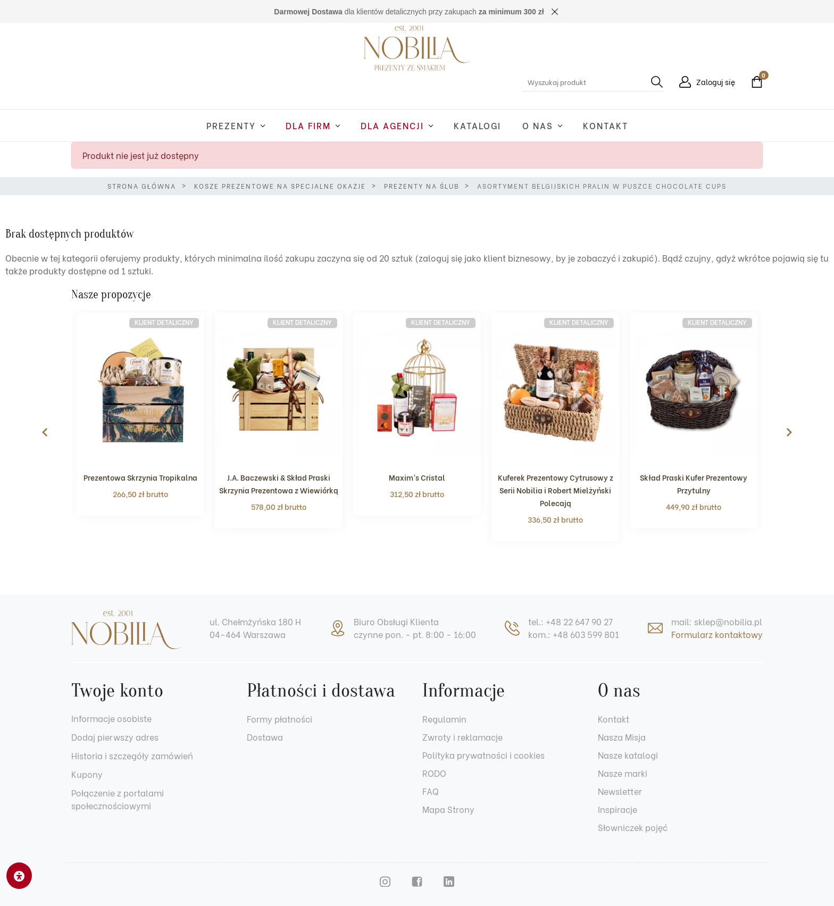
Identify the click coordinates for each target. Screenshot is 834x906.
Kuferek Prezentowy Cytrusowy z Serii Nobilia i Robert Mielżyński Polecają (555, 490)
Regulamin (444, 718)
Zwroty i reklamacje (462, 737)
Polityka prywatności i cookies (483, 755)
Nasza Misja (622, 737)
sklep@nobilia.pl (728, 621)
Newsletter (620, 791)
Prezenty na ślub (421, 185)
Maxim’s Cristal (417, 477)
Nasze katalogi (628, 755)
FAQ (430, 791)
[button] (754, 82)
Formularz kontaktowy (717, 634)
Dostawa (265, 737)
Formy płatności (279, 718)
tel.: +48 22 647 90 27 (570, 621)
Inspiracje (617, 809)
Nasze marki (622, 773)
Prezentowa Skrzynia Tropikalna (140, 477)
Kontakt (613, 718)
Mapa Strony (448, 809)
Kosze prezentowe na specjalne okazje (280, 185)
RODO (434, 773)
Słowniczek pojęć (633, 827)
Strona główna (141, 185)
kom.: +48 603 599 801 (573, 634)
